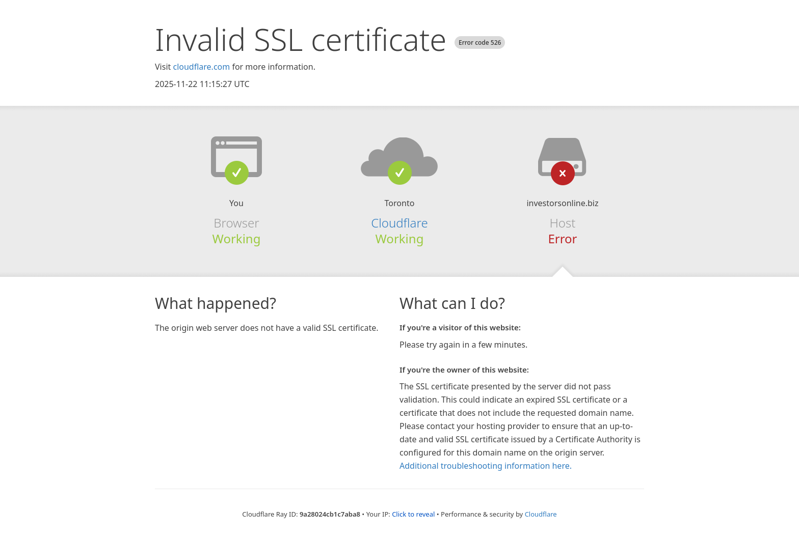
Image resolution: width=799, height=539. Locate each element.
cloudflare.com (201, 66)
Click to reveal (413, 514)
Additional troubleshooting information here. (486, 465)
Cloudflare (399, 222)
